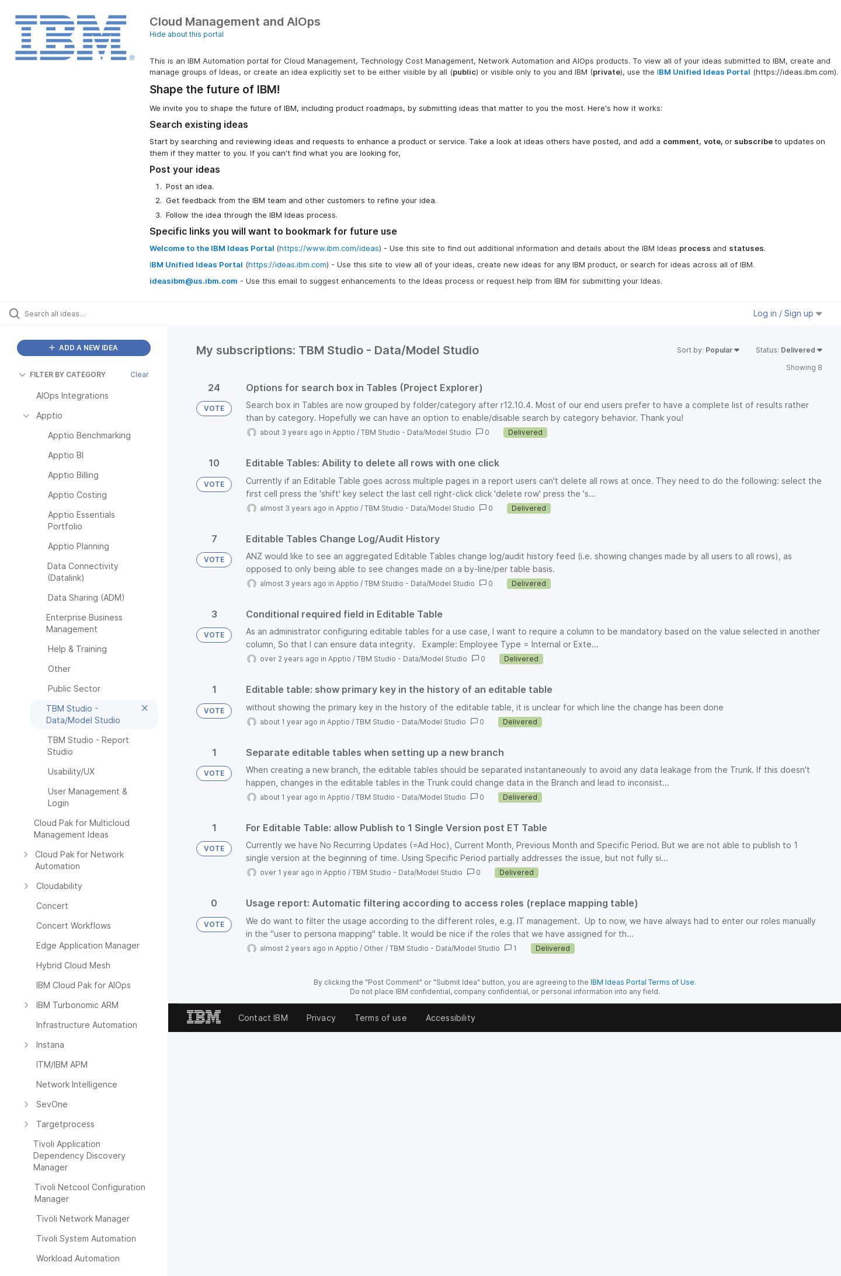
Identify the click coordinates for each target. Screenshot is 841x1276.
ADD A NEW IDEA (83, 347)
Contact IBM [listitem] (263, 1018)
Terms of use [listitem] (381, 1018)
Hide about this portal (187, 34)
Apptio (343, 432)
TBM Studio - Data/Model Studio (416, 432)
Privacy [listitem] (321, 1018)
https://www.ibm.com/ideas (329, 248)
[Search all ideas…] (99, 313)
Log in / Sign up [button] (787, 313)
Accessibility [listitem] (450, 1018)
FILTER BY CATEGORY (62, 374)
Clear (139, 374)
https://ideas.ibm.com (287, 264)
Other (374, 948)
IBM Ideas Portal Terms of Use (642, 982)
